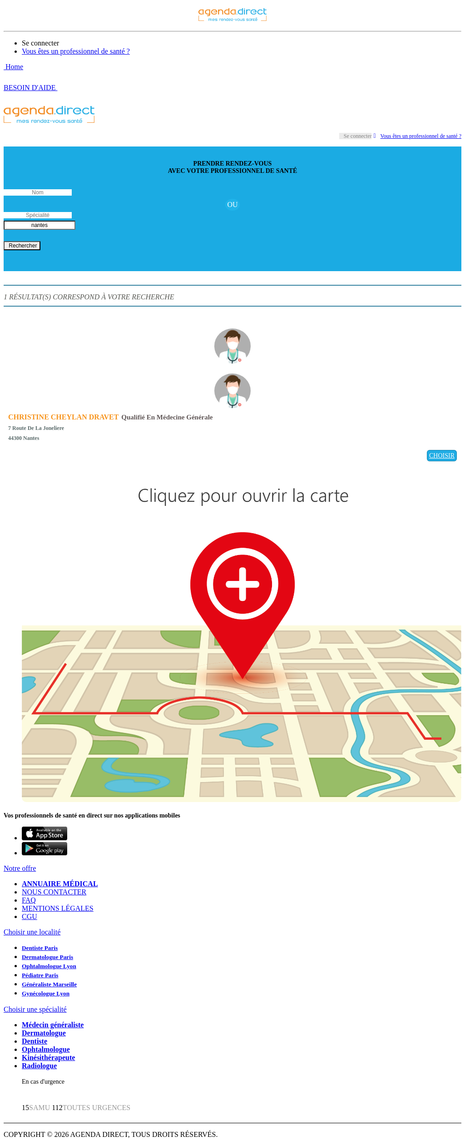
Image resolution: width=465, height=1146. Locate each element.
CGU (29, 916)
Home (13, 67)
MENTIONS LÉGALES (58, 908)
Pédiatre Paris (40, 975)
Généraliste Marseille (49, 984)
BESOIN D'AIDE (30, 87)
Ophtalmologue (46, 1049)
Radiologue (39, 1066)
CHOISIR (442, 455)
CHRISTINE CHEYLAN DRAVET (63, 417)
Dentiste (34, 1041)
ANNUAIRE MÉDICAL (60, 884)
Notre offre (20, 868)
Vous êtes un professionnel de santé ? (76, 51)
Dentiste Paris (40, 947)
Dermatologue (44, 1033)
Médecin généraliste (53, 1025)
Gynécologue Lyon (45, 993)
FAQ (29, 900)
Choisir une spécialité (35, 1009)
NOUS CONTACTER (54, 892)
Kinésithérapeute (48, 1057)
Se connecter (40, 43)
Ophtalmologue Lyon (49, 966)
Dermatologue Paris (47, 957)
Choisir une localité (32, 932)
